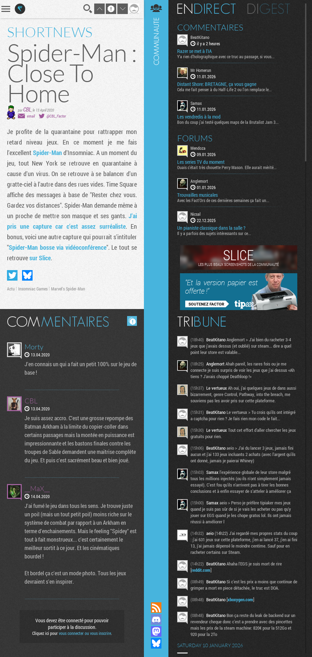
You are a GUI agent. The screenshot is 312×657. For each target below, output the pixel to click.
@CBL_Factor (56, 116)
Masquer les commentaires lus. (132, 321)
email (31, 116)
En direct (206, 9)
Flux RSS (156, 607)
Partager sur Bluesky (27, 275)
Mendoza (198, 148)
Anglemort (199, 181)
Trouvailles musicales (197, 195)
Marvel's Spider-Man (68, 288)
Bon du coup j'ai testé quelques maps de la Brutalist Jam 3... (228, 122)
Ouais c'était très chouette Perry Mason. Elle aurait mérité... (227, 167)
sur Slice (40, 258)
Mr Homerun (200, 70)
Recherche (88, 9)
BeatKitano (199, 37)
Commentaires (210, 27)
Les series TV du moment (200, 162)
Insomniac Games (33, 288)
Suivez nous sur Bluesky (156, 643)
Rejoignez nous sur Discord (156, 619)
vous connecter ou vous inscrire (85, 633)
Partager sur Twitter (12, 275)
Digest (268, 9)
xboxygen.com (240, 599)
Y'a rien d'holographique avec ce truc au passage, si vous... (226, 56)
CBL (27, 109)
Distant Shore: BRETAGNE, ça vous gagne (216, 84)
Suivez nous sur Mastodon (156, 631)
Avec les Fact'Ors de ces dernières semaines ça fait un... (223, 200)
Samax (196, 103)
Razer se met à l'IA (194, 51)
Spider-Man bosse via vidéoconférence (57, 247)
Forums (195, 138)
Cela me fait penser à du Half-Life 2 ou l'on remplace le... (224, 89)
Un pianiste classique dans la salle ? (211, 228)
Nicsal (195, 214)
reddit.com (201, 570)
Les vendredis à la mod (199, 117)
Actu (11, 288)
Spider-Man (47, 152)
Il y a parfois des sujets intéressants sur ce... (214, 233)
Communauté (156, 294)
